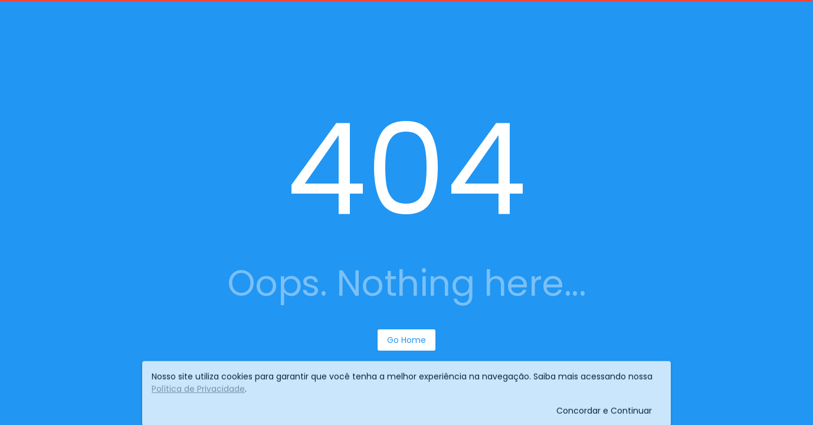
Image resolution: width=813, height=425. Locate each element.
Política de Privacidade (198, 391)
